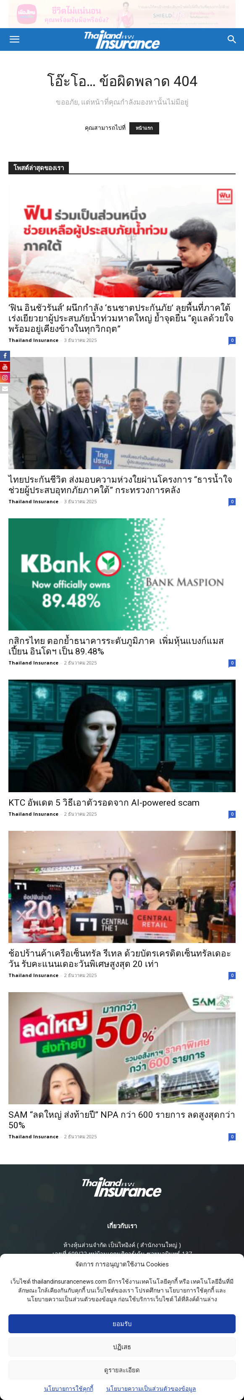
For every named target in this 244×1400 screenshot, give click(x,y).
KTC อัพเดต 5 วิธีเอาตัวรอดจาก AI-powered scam (103, 803)
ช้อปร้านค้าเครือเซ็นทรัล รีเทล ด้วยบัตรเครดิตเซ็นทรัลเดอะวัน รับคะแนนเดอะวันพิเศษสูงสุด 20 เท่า (119, 958)
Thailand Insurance (33, 340)
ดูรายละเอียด (122, 1374)
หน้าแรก (144, 128)
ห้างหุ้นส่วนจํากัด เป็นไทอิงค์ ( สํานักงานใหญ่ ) (122, 1245)
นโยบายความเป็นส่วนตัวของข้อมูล (151, 1392)
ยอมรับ (122, 1328)
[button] (14, 39)
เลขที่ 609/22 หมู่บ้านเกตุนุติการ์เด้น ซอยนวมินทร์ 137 (122, 1254)
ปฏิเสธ (122, 1351)
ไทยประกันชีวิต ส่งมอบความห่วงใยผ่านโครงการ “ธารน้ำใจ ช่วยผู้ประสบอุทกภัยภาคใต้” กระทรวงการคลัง (120, 485)
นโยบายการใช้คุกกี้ (68, 1392)
